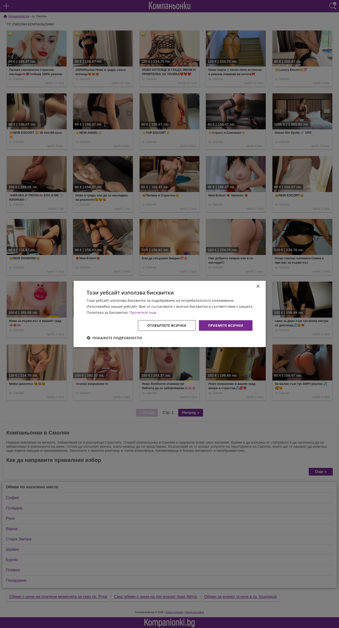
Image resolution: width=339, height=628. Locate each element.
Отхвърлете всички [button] (166, 325)
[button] (114, 338)
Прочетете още (142, 312)
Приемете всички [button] (225, 325)
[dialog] (170, 314)
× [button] (258, 286)
